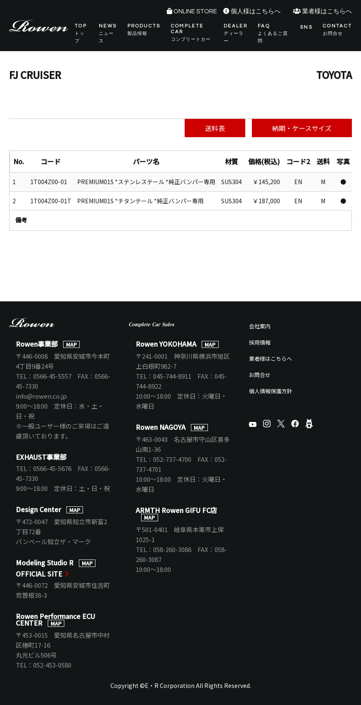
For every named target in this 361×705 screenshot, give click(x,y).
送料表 (215, 128)
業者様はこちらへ (327, 11)
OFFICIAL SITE (39, 573)
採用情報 (260, 342)
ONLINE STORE (195, 11)
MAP (71, 344)
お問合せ (260, 375)
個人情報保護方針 (270, 391)
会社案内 (260, 326)
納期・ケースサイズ (302, 128)
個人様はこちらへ (256, 11)
